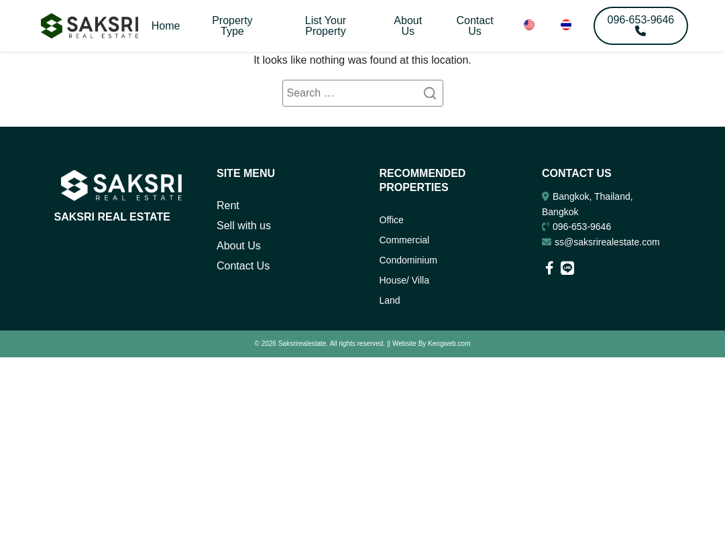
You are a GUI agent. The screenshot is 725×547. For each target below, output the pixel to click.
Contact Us (474, 26)
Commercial (405, 240)
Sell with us (244, 225)
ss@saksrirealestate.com (607, 242)
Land (390, 300)
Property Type (232, 26)
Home (166, 26)
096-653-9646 (582, 226)
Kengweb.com (449, 343)
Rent (228, 205)
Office (392, 220)
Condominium (408, 260)
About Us (408, 26)
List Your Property (325, 26)
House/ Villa (404, 280)
